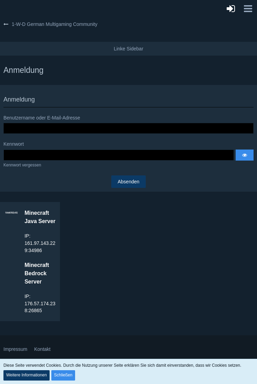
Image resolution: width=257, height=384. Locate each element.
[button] (248, 9)
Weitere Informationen (26, 375)
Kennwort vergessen (22, 165)
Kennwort (13, 144)
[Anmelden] (231, 9)
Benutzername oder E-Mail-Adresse (41, 118)
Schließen (63, 375)
